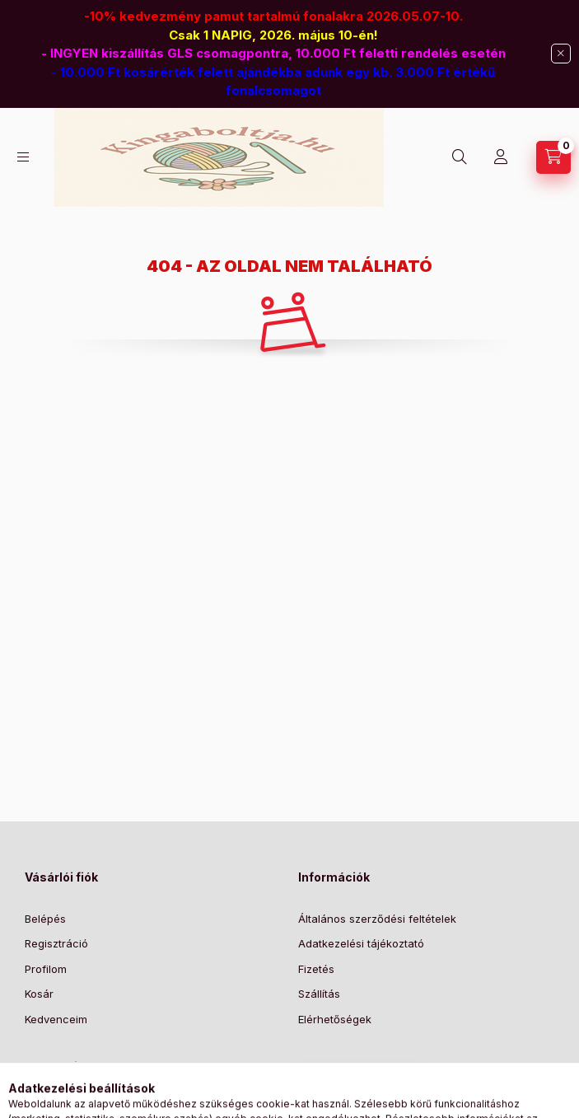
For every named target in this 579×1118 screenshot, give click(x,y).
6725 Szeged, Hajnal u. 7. (109, 1108)
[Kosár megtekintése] (553, 157)
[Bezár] (561, 53)
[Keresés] (459, 157)
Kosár (39, 993)
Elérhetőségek (334, 1019)
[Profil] (500, 157)
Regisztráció (56, 943)
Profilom (46, 968)
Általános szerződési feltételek (377, 918)
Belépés (45, 918)
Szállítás (319, 993)
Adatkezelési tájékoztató (361, 943)
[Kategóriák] (23, 157)
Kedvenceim (56, 1019)
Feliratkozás (349, 1085)
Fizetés (316, 968)
